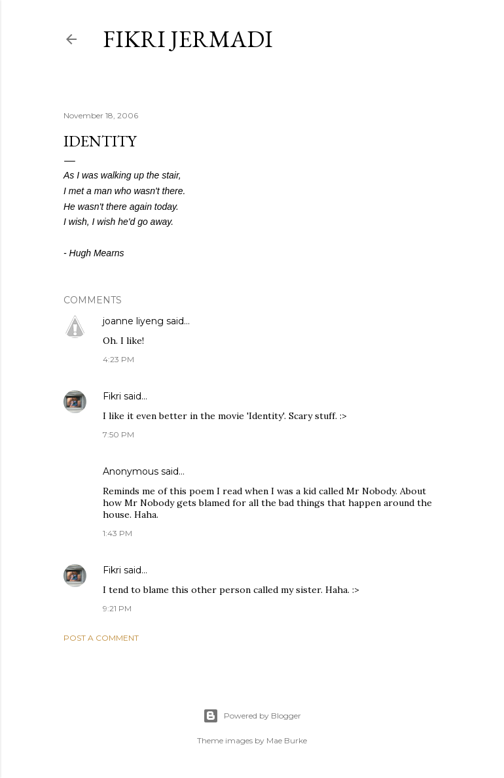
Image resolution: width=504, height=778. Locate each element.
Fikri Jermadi (188, 39)
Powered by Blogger (252, 716)
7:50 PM (118, 434)
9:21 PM (117, 608)
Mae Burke (286, 740)
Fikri (112, 396)
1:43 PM (117, 533)
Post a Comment (101, 638)
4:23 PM (118, 359)
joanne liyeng (133, 321)
